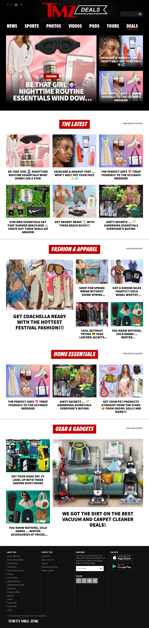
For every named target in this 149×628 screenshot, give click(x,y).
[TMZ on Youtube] (16, 5)
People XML (12, 603)
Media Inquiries (48, 571)
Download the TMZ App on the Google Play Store (122, 566)
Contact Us (46, 556)
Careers (45, 563)
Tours (113, 26)
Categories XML (13, 592)
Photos (53, 26)
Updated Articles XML (15, 585)
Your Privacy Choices (15, 571)
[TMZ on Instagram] (21, 4)
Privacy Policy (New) (15, 560)
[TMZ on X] (11, 4)
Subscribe (101, 568)
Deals (132, 26)
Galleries (10, 596)
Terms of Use (12, 563)
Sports (32, 26)
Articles (10, 574)
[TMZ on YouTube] (89, 580)
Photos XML (12, 606)
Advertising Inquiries (50, 567)
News (12, 26)
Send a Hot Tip (47, 560)
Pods (94, 26)
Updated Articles (13, 581)
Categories (11, 589)
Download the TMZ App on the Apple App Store (122, 557)
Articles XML (12, 578)
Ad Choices (11, 567)
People (10, 599)
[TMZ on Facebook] (8, 4)
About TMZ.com (13, 556)
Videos (75, 26)
